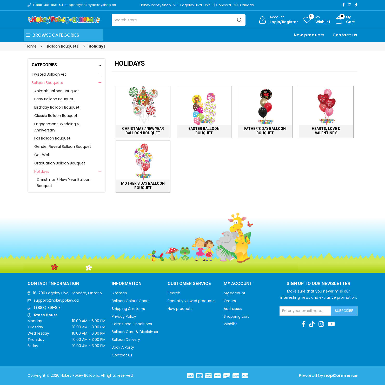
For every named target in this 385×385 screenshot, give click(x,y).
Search (174, 293)
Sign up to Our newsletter (318, 283)
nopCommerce (340, 376)
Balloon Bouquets (47, 82)
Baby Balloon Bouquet (54, 99)
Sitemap (119, 293)
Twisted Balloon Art (49, 74)
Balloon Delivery (126, 339)
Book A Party (123, 347)
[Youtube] (331, 324)
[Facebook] (343, 4)
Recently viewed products (191, 300)
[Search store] (178, 20)
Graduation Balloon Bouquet (59, 163)
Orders (230, 300)
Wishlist (230, 324)
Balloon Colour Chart (130, 300)
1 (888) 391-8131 (48, 307)
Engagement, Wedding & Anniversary (57, 127)
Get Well (42, 154)
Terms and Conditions (132, 324)
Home (31, 46)
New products (309, 35)
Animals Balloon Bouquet (56, 91)
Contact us (345, 35)
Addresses (233, 308)
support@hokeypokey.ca (56, 300)
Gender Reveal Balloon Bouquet (62, 146)
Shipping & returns (128, 308)
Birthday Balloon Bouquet (56, 107)
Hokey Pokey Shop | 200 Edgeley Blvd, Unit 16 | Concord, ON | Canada (197, 5)
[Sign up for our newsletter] (305, 311)
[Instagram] (349, 4)
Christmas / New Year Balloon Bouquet (63, 182)
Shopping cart (236, 316)
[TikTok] (356, 4)
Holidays (41, 171)
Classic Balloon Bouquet (55, 115)
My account (234, 293)
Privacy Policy (124, 316)
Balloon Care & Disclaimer (135, 331)
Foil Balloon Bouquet (52, 138)
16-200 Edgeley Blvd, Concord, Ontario (67, 293)
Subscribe (344, 310)
